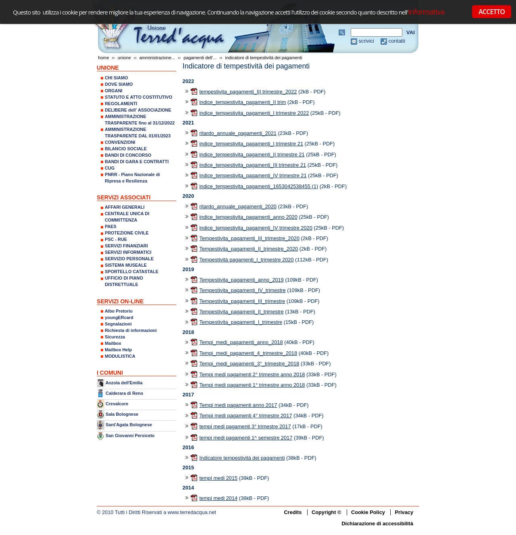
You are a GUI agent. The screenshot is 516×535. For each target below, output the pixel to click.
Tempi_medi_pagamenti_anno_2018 (241, 342)
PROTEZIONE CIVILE (127, 232)
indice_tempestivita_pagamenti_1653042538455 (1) (259, 186)
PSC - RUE (116, 239)
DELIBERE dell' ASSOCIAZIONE (138, 110)
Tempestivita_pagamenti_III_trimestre (242, 301)
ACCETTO (492, 11)
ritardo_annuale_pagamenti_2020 (238, 206)
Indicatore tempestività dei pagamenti (242, 458)
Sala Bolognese (122, 414)
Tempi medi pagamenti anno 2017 (238, 405)
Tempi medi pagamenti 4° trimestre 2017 (246, 416)
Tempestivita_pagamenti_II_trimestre (242, 312)
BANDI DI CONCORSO (128, 155)
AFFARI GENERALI (124, 207)
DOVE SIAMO (119, 84)
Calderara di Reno (124, 392)
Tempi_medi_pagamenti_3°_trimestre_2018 (250, 364)
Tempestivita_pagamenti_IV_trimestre (243, 290)
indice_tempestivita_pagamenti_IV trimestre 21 (253, 175)
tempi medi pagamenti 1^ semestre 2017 (246, 438)
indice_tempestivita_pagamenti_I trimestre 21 (252, 144)
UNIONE (124, 57)
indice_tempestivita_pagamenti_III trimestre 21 (253, 165)
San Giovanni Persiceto (130, 435)
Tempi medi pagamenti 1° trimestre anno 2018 (252, 385)
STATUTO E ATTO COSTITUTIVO (138, 97)
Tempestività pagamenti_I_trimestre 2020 (247, 260)
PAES (111, 226)
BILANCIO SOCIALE (126, 148)
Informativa (426, 11)
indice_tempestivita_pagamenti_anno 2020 (249, 217)
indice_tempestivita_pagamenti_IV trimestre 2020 (256, 228)
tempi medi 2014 (219, 498)
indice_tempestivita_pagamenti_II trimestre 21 (252, 154)
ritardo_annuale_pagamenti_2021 (238, 133)
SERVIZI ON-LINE (120, 301)
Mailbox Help (118, 349)
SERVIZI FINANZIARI (126, 245)
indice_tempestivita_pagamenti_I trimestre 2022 (254, 113)
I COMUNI (110, 372)
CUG (109, 168)
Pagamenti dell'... (199, 57)
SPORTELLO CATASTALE (131, 271)
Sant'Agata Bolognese (129, 425)
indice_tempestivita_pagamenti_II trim (243, 102)
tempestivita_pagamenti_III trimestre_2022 (248, 92)
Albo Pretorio (119, 311)
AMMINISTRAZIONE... (157, 57)
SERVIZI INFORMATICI (128, 252)
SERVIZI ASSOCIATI (124, 197)
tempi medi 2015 (219, 478)
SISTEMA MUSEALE (126, 265)
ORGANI (114, 90)
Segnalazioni (118, 323)
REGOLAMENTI (121, 103)
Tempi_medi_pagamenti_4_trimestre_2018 (249, 353)
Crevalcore (117, 403)
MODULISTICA (120, 356)
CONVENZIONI (120, 142)
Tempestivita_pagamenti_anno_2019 (242, 280)
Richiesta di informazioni (131, 330)
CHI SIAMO (116, 77)
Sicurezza (115, 336)
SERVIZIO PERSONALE (129, 258)
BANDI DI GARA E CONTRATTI (137, 161)
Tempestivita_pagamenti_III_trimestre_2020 (250, 238)
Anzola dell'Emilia (124, 382)
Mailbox (113, 343)
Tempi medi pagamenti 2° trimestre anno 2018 (252, 374)
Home (103, 57)
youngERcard (119, 317)
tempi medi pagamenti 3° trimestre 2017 (245, 426)
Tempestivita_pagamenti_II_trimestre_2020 (249, 249)
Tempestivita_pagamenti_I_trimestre (241, 322)
